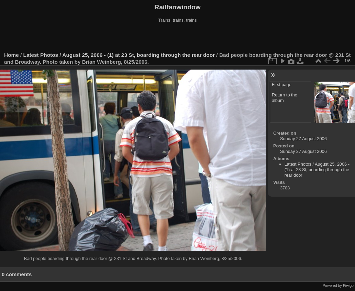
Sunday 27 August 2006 (303, 138)
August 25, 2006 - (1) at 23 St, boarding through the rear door (138, 55)
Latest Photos (40, 55)
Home (11, 55)
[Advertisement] (177, 37)
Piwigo (348, 285)
